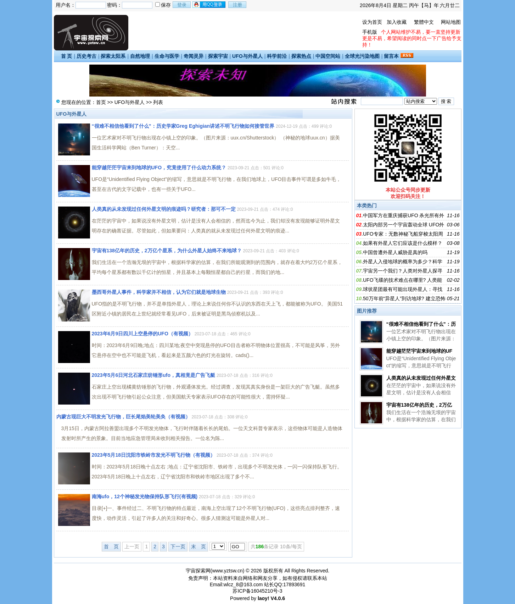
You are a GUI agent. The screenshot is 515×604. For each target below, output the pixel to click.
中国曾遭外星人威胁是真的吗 (395, 252)
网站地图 (451, 22)
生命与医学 (167, 56)
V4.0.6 (277, 598)
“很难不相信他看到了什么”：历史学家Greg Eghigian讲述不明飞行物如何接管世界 (183, 126)
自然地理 (140, 56)
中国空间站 (327, 56)
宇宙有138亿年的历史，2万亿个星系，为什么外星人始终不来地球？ (167, 250)
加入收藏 (397, 22)
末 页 (198, 546)
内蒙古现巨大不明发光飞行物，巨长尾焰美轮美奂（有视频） (123, 416)
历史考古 (86, 56)
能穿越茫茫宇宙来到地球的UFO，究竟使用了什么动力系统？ (159, 167)
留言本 (391, 56)
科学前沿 (277, 56)
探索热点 (301, 56)
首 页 (66, 56)
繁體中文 (424, 22)
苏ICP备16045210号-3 (257, 591)
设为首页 (372, 22)
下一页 (177, 546)
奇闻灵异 (193, 56)
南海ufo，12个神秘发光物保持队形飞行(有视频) (145, 496)
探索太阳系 (113, 56)
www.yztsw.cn (227, 570)
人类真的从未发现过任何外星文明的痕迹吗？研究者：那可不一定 (164, 209)
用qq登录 (209, 4)
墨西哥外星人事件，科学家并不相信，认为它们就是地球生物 (159, 292)
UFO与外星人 (247, 56)
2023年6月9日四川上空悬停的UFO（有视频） (142, 333)
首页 (101, 102)
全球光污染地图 (362, 56)
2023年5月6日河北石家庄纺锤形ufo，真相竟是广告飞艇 (153, 375)
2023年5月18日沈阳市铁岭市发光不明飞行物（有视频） (153, 455)
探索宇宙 (218, 56)
